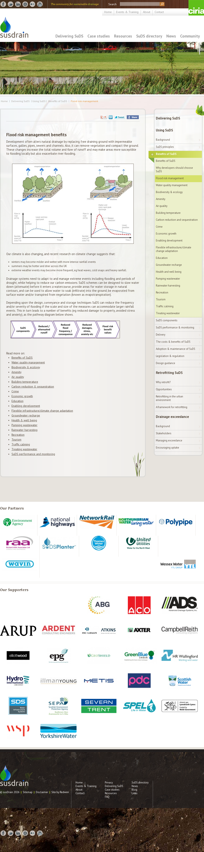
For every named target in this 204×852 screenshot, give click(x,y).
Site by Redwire (60, 792)
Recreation (18, 435)
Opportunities (164, 389)
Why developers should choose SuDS (174, 169)
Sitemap (27, 792)
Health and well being (168, 272)
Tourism (16, 439)
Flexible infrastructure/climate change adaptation (42, 410)
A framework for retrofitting (171, 407)
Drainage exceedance (172, 416)
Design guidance (165, 363)
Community (190, 36)
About (146, 12)
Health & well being (24, 420)
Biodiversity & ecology (26, 367)
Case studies (98, 36)
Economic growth (22, 396)
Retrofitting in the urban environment (169, 398)
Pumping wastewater (24, 425)
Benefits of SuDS (57, 101)
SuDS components (166, 320)
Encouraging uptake (167, 447)
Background (163, 139)
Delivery (160, 334)
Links (134, 793)
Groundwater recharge (26, 415)
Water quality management (28, 362)
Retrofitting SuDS (169, 372)
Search (112, 4)
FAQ (107, 797)
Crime (15, 391)
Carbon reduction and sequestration (177, 220)
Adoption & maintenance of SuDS (175, 349)
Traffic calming (21, 444)
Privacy (109, 782)
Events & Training (127, 12)
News (171, 36)
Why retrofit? (163, 382)
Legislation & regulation (170, 356)
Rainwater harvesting (24, 430)
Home (108, 12)
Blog (134, 789)
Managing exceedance (169, 440)
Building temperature (25, 382)
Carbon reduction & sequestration (33, 386)
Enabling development (26, 406)
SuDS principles (165, 147)
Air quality (18, 377)
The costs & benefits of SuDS (173, 342)
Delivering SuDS (69, 36)
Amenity (16, 372)
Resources (123, 36)
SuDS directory (149, 36)
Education (17, 401)
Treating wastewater (24, 449)
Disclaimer (42, 792)
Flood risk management (84, 101)
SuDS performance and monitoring (33, 454)
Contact (159, 12)
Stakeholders (163, 433)
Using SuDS (164, 130)
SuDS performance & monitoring (175, 327)
